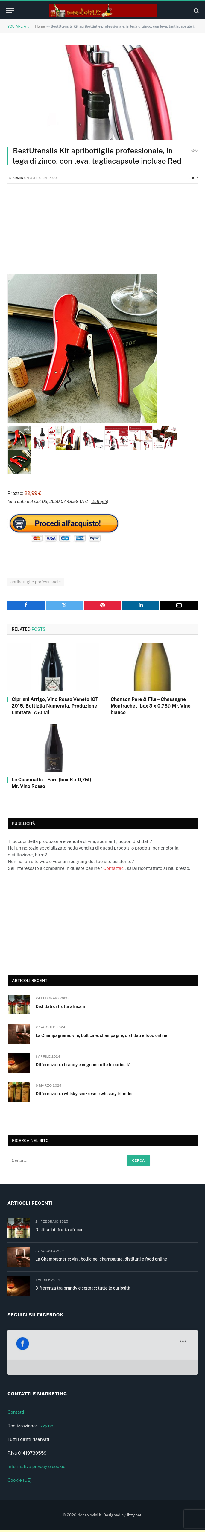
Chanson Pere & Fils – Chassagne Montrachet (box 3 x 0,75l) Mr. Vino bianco (151, 705)
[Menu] (10, 10)
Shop (193, 178)
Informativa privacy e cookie (36, 1468)
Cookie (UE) (19, 1482)
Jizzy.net (46, 1427)
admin (17, 178)
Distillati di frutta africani (60, 1006)
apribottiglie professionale (35, 582)
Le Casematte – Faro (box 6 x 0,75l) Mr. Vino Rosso (51, 783)
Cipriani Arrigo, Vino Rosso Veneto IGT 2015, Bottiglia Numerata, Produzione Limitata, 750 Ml (55, 705)
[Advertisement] (102, 232)
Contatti (15, 1414)
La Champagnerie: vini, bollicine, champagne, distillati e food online (101, 1035)
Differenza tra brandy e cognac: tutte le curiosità (83, 1064)
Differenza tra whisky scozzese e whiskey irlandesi (85, 1093)
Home (40, 26)
